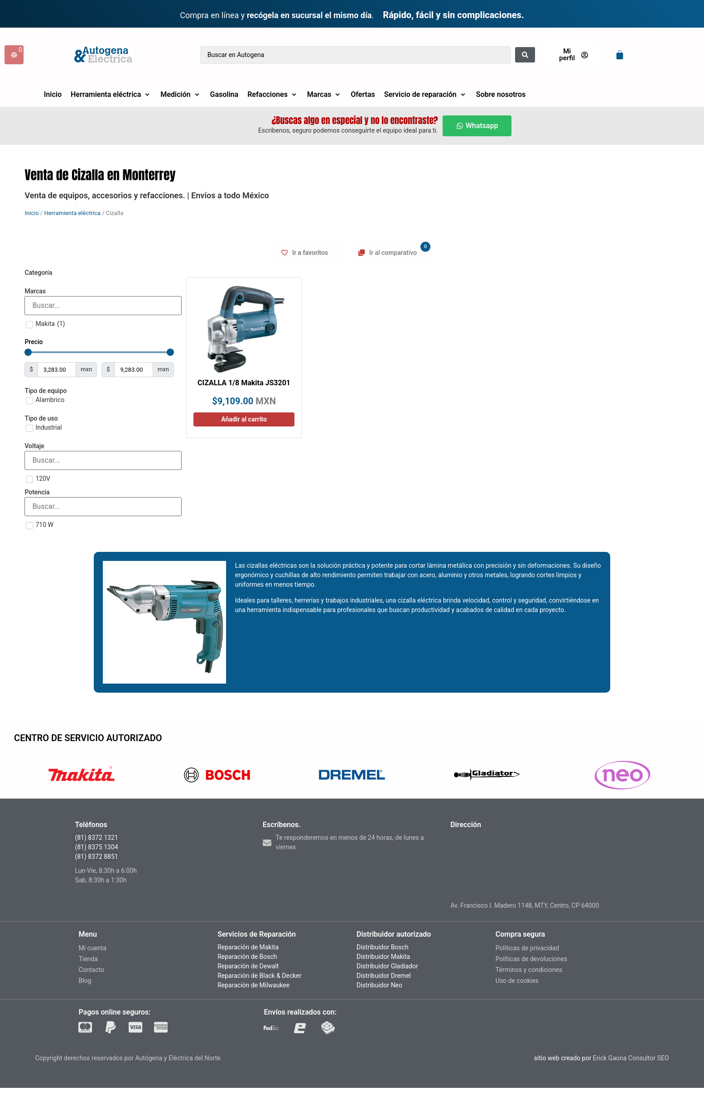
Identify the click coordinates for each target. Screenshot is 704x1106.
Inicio (31, 213)
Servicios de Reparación (256, 934)
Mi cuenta (92, 948)
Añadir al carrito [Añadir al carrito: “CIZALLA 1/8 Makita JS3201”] (244, 419)
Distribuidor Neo (379, 985)
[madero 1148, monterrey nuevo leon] (539, 864)
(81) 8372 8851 (96, 856)
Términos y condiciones (529, 969)
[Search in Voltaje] (103, 460)
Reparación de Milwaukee (253, 985)
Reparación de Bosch (247, 956)
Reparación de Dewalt (248, 966)
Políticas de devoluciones (531, 958)
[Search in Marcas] (103, 305)
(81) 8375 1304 (96, 847)
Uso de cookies (517, 980)
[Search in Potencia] (103, 506)
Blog (84, 980)
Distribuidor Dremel (384, 975)
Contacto (91, 969)
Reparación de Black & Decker (259, 975)
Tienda (87, 958)
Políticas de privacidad (527, 948)
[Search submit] (525, 54)
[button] (111, 94)
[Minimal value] (99, 352)
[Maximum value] (133, 369)
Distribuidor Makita (383, 956)
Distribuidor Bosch (383, 947)
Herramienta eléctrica (72, 213)
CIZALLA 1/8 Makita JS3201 (244, 382)
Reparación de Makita (248, 947)
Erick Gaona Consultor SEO (631, 1058)
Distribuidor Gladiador (387, 966)
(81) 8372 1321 (96, 837)
